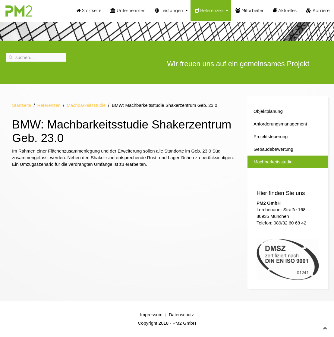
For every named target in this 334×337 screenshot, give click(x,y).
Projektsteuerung (271, 136)
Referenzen (209, 10)
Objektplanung (268, 111)
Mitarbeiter (249, 10)
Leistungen (169, 10)
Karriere (317, 10)
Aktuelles (285, 10)
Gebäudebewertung (273, 149)
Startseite (89, 10)
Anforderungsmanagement (280, 123)
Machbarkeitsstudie (86, 105)
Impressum (151, 314)
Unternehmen (128, 10)
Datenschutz (181, 314)
